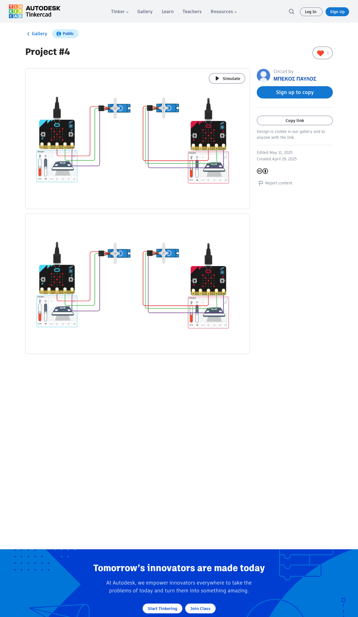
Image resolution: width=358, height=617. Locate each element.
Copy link (295, 120)
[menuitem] (120, 11)
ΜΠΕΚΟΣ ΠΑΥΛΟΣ (295, 78)
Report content (274, 183)
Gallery (36, 34)
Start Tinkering (162, 608)
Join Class (200, 608)
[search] (291, 11)
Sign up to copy (295, 92)
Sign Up (337, 12)
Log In (311, 12)
